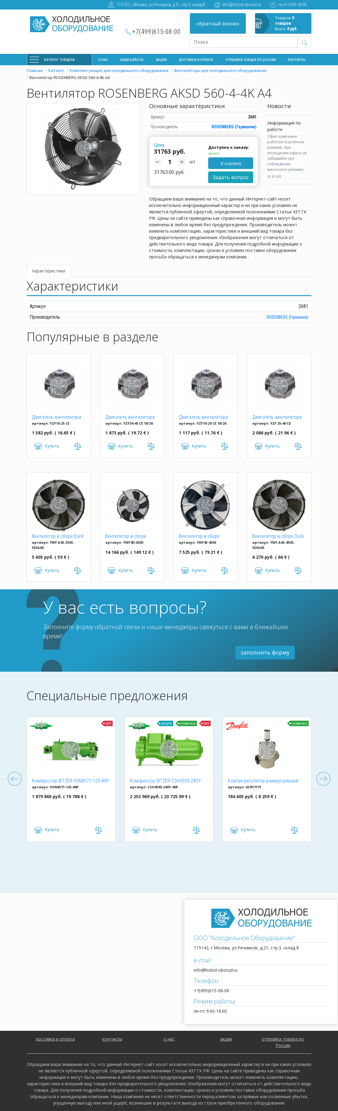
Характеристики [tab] (48, 271)
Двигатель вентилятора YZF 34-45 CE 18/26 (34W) (131, 417)
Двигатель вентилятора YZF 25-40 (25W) (277, 417)
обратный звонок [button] (218, 23)
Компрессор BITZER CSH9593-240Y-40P (166, 781)
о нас (169, 1039)
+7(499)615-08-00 (156, 32)
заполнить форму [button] (265, 652)
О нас (103, 59)
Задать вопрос (231, 177)
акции (226, 1039)
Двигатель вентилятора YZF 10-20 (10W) (203, 417)
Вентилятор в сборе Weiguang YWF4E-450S (201, 536)
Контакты (296, 59)
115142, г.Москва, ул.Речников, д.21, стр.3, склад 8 (160, 4)
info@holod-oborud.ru (241, 4)
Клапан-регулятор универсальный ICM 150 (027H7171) (263, 781)
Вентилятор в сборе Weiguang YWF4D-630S (128, 536)
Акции (161, 59)
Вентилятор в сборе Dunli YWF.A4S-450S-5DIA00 (278, 536)
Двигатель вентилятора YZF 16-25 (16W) (56, 417)
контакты (112, 1039)
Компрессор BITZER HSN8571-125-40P (70, 781)
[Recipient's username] (244, 42)
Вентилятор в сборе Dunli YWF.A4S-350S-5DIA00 (58, 536)
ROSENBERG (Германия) (234, 126)
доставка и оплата (196, 59)
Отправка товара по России (250, 59)
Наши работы (132, 59)
